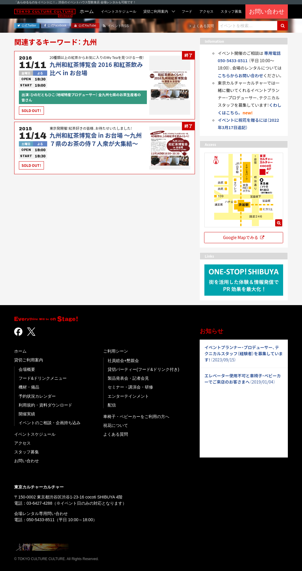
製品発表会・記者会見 (128, 378)
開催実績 (27, 414)
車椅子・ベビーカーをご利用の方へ (136, 416)
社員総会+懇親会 (123, 360)
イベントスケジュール (34, 434)
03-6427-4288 (39, 503)
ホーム (20, 351)
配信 (112, 405)
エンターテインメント (128, 396)
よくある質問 (115, 434)
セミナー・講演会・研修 (130, 387)
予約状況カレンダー (37, 396)
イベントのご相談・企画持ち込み (50, 422)
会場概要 (27, 369)
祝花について (115, 425)
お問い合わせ (26, 460)
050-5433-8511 (41, 519)
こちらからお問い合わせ (240, 75)
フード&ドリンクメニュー (43, 378)
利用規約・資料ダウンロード (45, 405)
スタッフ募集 (26, 452)
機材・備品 (29, 387)
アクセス (22, 443)
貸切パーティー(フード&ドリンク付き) (143, 369)
